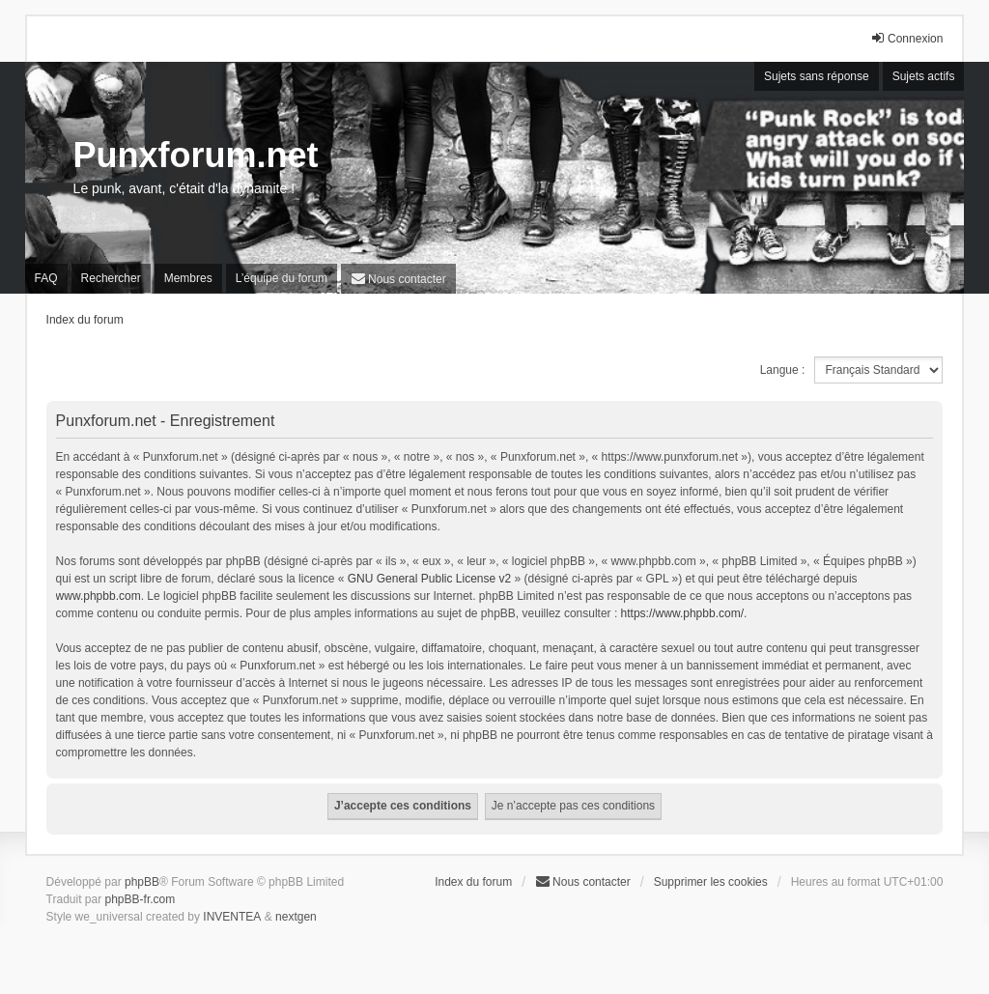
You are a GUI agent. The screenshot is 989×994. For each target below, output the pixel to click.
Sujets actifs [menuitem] (923, 76)
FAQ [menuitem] (46, 278)
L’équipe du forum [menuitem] (281, 278)
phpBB (142, 882)
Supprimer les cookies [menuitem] (711, 882)
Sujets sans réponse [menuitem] (816, 76)
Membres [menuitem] (188, 278)
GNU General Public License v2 (429, 578)
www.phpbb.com (98, 596)
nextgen (296, 916)
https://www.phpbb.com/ (682, 613)
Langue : (782, 370)
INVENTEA (232, 916)
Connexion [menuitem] (906, 38)
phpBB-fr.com (140, 899)
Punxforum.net (196, 155)
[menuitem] (398, 279)
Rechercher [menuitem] (111, 278)
